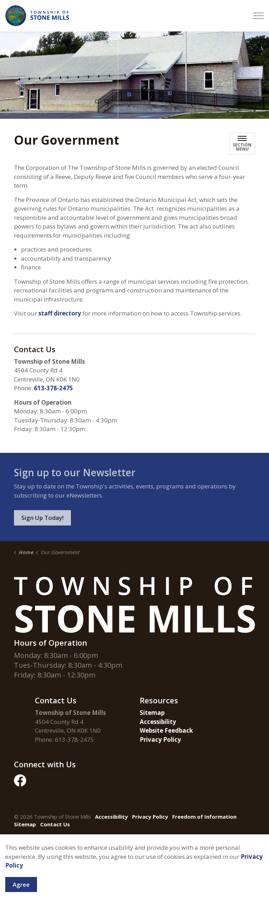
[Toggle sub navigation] (242, 143)
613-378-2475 (53, 388)
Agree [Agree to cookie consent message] (21, 889)
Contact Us (55, 824)
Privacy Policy (160, 739)
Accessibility (158, 722)
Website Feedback (166, 730)
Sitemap (152, 713)
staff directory (60, 313)
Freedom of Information (204, 816)
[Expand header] (258, 15)
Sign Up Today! (42, 517)
